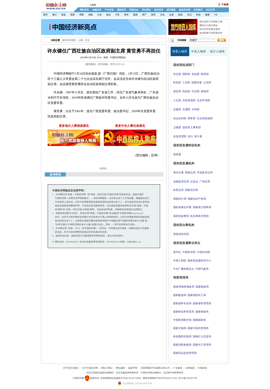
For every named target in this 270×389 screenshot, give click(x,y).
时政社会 (133, 9)
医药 (153, 14)
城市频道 (171, 9)
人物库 (92, 5)
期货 (72, 14)
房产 (144, 14)
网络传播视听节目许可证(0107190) (160, 378)
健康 (207, 14)
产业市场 (109, 9)
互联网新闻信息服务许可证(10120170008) (120, 378)
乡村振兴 (198, 9)
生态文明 (210, 9)
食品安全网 (184, 9)
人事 (80, 40)
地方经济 (158, 9)
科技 (198, 14)
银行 (54, 14)
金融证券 (96, 9)
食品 (108, 14)
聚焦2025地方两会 (209, 25)
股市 (45, 14)
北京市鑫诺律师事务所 (127, 372)
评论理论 (146, 9)
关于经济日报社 (71, 368)
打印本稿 (102, 64)
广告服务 (177, 368)
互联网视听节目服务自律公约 (155, 368)
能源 (135, 14)
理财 (81, 14)
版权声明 (132, 368)
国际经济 (121, 9)
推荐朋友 (90, 64)
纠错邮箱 (202, 368)
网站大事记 (106, 368)
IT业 (99, 14)
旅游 (180, 14)
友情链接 (190, 368)
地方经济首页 (69, 40)
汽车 (117, 14)
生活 (189, 14)
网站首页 (84, 9)
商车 (126, 14)
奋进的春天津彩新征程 (211, 33)
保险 (90, 14)
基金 (63, 14)
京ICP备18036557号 (187, 378)
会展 (171, 14)
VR (215, 14)
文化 (162, 14)
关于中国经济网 (90, 368)
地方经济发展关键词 (210, 29)
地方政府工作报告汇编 (211, 21)
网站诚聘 (120, 368)
